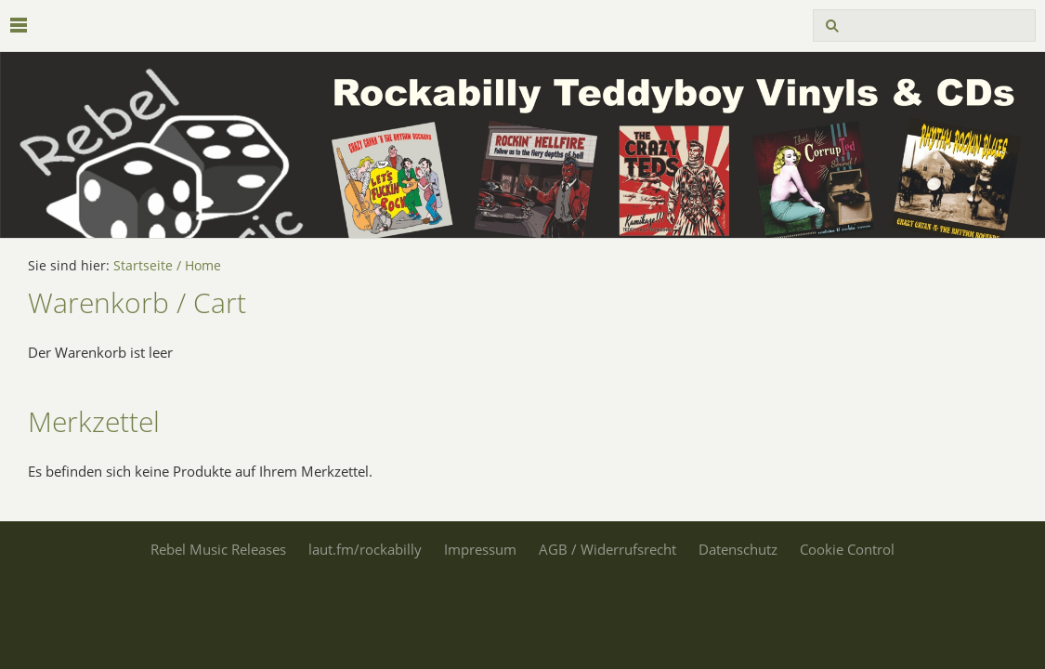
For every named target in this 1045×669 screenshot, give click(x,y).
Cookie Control (847, 549)
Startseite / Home (167, 265)
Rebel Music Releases (218, 549)
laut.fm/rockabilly (365, 549)
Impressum (480, 549)
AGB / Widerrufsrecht (607, 549)
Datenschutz (738, 549)
